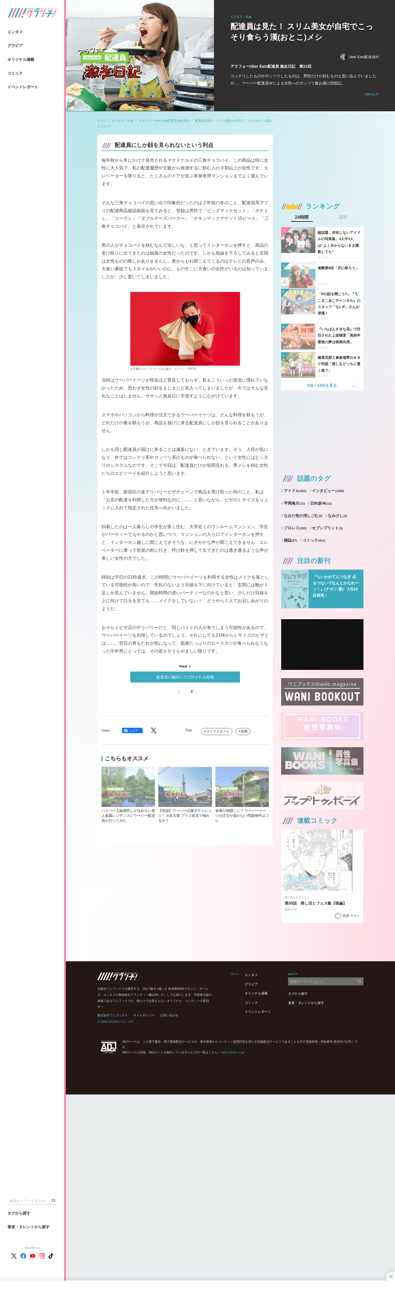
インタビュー (328, 490)
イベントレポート (22, 87)
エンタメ (15, 32)
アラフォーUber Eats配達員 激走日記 (164, 120)
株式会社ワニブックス (112, 1015)
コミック (15, 73)
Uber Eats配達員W (359, 56)
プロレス (295, 528)
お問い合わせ (169, 1015)
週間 (342, 217)
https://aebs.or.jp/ (232, 1052)
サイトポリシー (143, 1015)
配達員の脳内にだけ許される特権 (185, 677)
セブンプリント (327, 528)
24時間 (302, 217)
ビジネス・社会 (122, 120)
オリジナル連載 (20, 59)
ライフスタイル (217, 731)
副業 (244, 731)
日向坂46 (321, 503)
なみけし (337, 515)
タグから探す (18, 1213)
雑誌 (290, 540)
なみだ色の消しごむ (303, 515)
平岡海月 (294, 503)
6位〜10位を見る (322, 385)
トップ (101, 120)
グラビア (15, 45)
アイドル (295, 490)
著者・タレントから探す (28, 1227)
